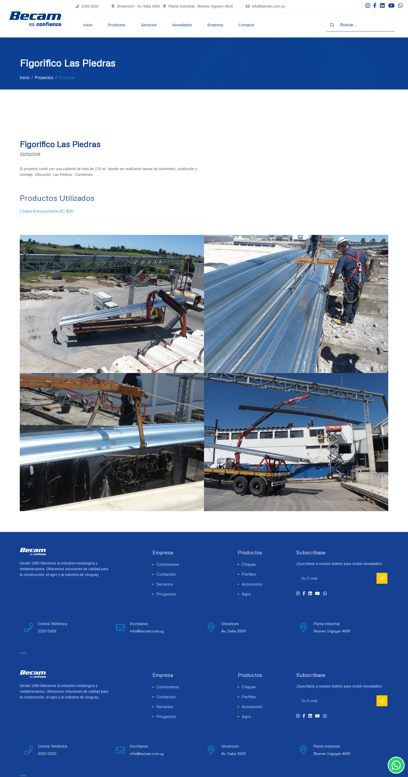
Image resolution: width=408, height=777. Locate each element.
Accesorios (252, 584)
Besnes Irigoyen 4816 (332, 631)
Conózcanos (167, 564)
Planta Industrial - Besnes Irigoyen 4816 (200, 6)
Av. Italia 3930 (233, 631)
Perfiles (249, 574)
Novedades (182, 25)
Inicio (87, 25)
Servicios (149, 25)
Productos (117, 25)
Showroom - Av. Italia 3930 (138, 6)
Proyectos (44, 77)
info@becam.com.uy (268, 6)
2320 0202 (90, 6)
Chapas (249, 564)
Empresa (215, 25)
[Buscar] (332, 25)
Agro (246, 593)
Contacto (246, 25)
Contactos (166, 574)
